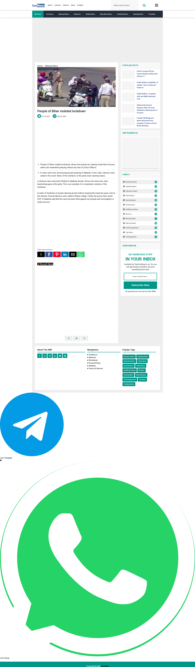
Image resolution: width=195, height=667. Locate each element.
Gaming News (138, 14)
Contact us (93, 351)
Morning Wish (141, 219)
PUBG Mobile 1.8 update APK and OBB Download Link (146, 96)
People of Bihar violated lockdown (61, 111)
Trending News (141, 237)
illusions (141, 214)
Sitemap (92, 362)
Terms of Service (96, 365)
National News (63, 14)
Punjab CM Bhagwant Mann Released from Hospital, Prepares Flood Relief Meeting (146, 122)
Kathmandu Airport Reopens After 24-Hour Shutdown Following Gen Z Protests (147, 109)
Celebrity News (122, 14)
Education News (106, 14)
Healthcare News (141, 209)
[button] (41, 254)
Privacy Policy (94, 359)
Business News (141, 182)
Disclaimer (93, 357)
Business (77, 14)
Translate (151, 14)
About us (92, 354)
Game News (141, 196)
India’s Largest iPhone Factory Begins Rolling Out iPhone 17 (147, 73)
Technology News (141, 228)
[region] (97, 42)
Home (38, 14)
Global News (90, 14)
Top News (49, 14)
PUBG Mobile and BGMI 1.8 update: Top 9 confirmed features (147, 85)
